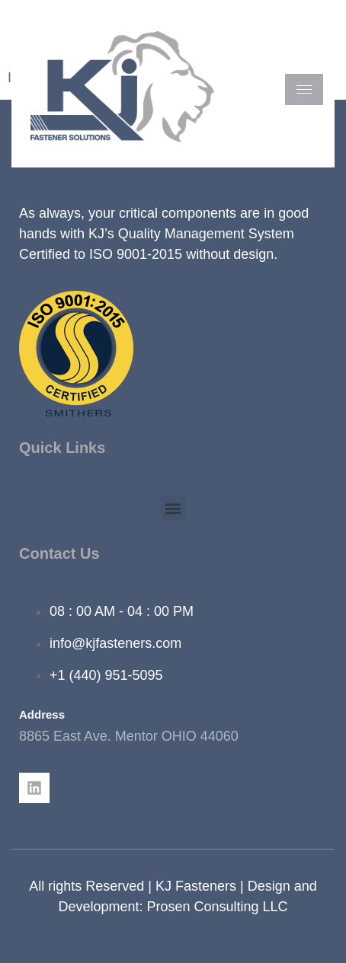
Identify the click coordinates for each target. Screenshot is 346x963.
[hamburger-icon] (304, 89)
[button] (173, 508)
